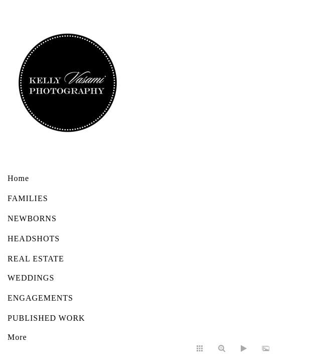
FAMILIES (28, 198)
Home (18, 178)
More (17, 337)
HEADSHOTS (34, 238)
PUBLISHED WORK (46, 318)
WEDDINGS (31, 278)
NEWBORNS (32, 218)
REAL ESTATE (36, 258)
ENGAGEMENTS (40, 298)
